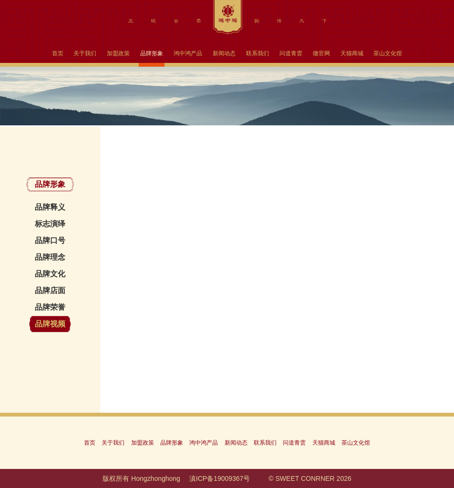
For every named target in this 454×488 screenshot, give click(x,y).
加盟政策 (118, 53)
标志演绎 (50, 224)
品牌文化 (50, 274)
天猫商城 (351, 53)
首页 (57, 53)
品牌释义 (50, 207)
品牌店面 (50, 290)
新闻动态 (224, 53)
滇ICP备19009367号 (219, 478)
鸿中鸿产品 (188, 53)
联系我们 (257, 53)
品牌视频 (50, 324)
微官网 (321, 53)
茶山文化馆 (387, 53)
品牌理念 (50, 257)
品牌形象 (151, 53)
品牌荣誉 (50, 307)
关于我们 (84, 53)
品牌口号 (50, 240)
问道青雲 (290, 53)
